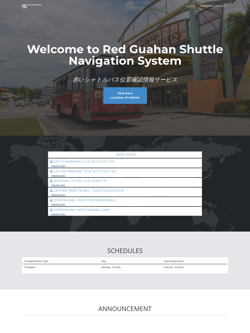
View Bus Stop (59, 165)
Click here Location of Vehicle (125, 95)
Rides (190, 8)
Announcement (212, 8)
